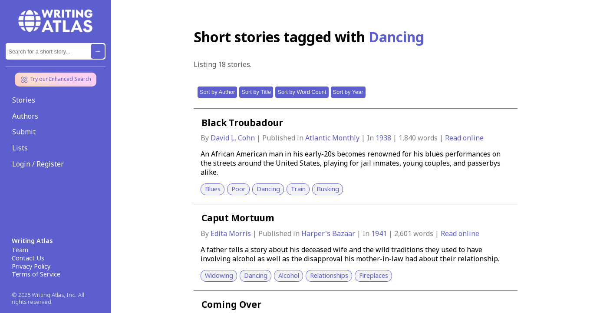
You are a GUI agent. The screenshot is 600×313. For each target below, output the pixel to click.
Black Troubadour (242, 123)
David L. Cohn (234, 138)
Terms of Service (36, 274)
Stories (23, 100)
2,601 (403, 233)
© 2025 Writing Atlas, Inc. (44, 295)
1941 (380, 233)
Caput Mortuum (237, 218)
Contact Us (28, 258)
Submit (24, 132)
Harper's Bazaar (329, 233)
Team (20, 250)
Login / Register (38, 164)
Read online (464, 138)
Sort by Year (348, 92)
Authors (25, 116)
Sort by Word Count (301, 92)
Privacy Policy (31, 266)
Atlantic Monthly (333, 138)
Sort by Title (256, 92)
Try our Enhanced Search (55, 79)
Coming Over (231, 304)
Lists (20, 148)
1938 (384, 138)
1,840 (407, 138)
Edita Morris (232, 233)
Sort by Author (217, 92)
